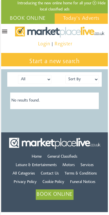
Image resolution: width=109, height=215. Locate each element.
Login (44, 44)
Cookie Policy (53, 182)
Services (87, 165)
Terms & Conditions (81, 174)
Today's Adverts (81, 18)
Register (63, 44)
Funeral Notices (82, 182)
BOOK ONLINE (28, 18)
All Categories (23, 174)
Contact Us (50, 174)
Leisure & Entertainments (36, 165)
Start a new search (54, 61)
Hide (99, 3)
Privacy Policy (25, 182)
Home (37, 157)
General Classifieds (62, 157)
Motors (68, 165)
